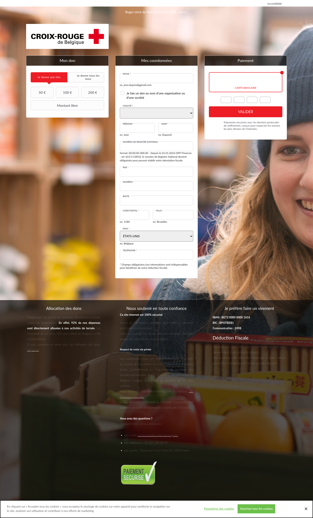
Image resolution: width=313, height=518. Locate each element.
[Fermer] (306, 511)
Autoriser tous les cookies (256, 511)
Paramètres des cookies (219, 511)
